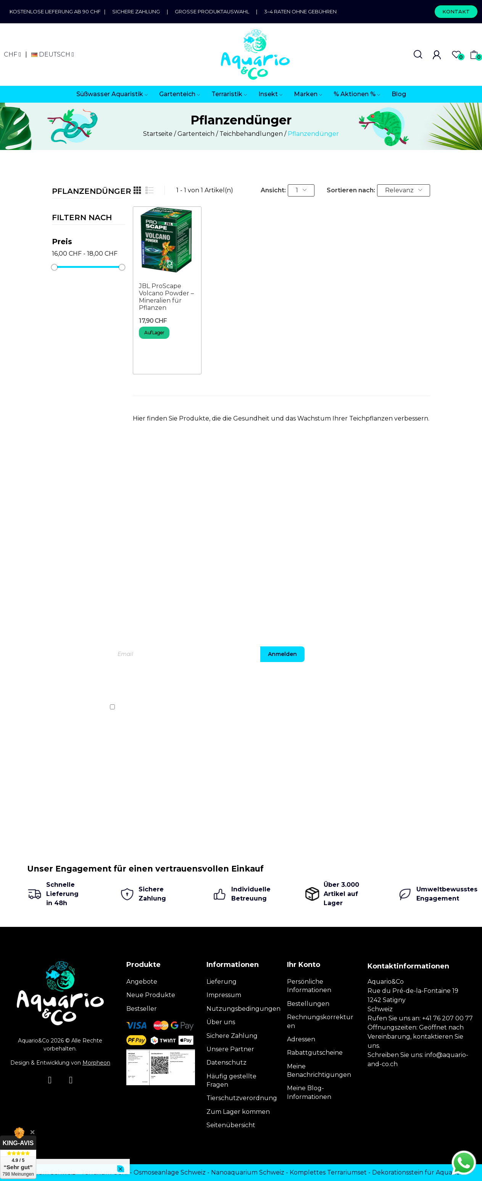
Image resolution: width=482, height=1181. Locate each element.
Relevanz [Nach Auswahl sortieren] (403, 190)
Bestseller (141, 1008)
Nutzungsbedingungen (243, 1008)
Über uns (220, 1022)
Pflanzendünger (86, 191)
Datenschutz (226, 1062)
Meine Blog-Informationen (309, 1092)
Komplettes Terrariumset (328, 1172)
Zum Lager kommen (238, 1111)
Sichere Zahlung (136, 11)
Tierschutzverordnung (241, 1098)
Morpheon (96, 1062)
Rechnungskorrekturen (320, 1021)
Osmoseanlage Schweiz (170, 1172)
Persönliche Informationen (309, 986)
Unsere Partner (230, 1049)
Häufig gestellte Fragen (231, 1080)
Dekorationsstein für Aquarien (418, 1172)
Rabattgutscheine (315, 1052)
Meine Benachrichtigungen (319, 1070)
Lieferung (221, 981)
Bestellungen (308, 1003)
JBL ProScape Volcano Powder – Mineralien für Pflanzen (166, 297)
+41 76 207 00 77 (447, 1018)
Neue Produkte (150, 995)
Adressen (301, 1039)
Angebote (141, 981)
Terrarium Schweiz (47, 1172)
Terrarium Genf (104, 1172)
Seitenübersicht (230, 1125)
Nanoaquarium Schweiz (247, 1172)
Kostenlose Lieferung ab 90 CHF (57, 11)
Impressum (223, 995)
